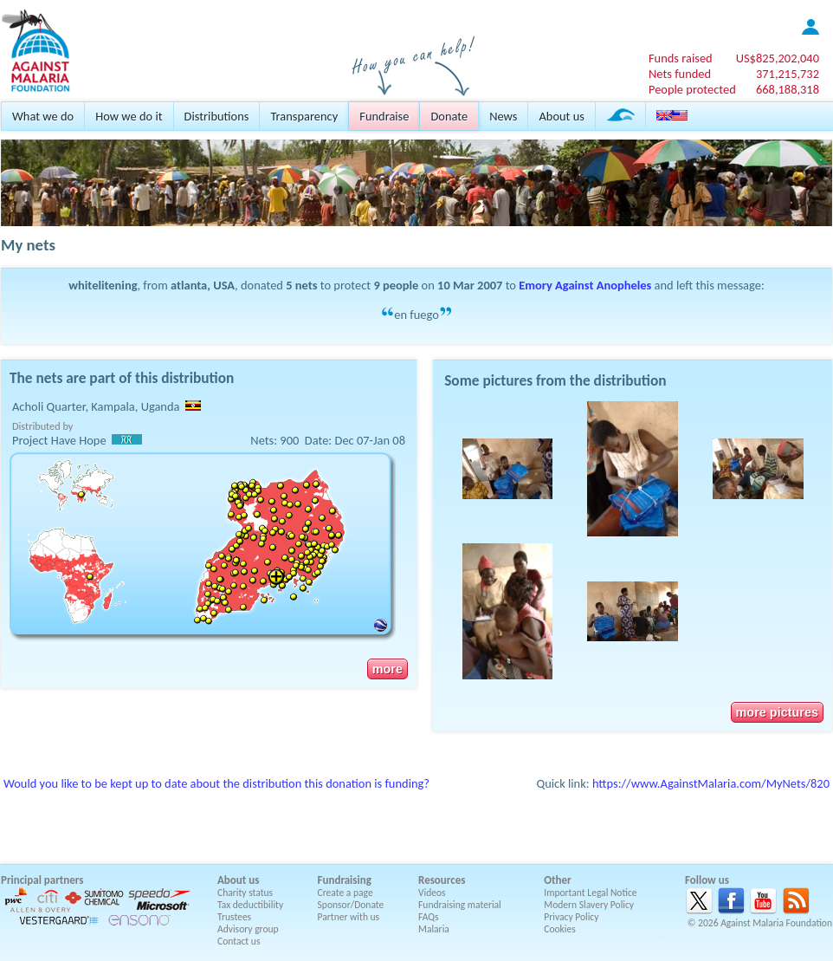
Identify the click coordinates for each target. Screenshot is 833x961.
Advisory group (248, 929)
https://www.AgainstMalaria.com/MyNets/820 (711, 783)
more (387, 669)
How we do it (128, 116)
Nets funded (680, 73)
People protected (692, 89)
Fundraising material (459, 905)
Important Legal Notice (590, 892)
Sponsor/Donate (351, 905)
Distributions (216, 116)
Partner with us (349, 917)
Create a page (345, 892)
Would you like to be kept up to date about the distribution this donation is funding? (216, 783)
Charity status (245, 892)
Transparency (304, 116)
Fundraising (344, 879)
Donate (449, 116)
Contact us (238, 941)
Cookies (560, 929)
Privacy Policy (571, 917)
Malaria (433, 929)
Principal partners (42, 879)
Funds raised (681, 58)
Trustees (234, 917)
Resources (441, 879)
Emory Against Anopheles (585, 285)
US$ (777, 58)
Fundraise (384, 116)
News (503, 116)
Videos (432, 892)
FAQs (428, 917)
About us (561, 116)
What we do (43, 116)
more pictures (777, 712)
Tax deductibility (250, 905)
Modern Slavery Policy (589, 905)
